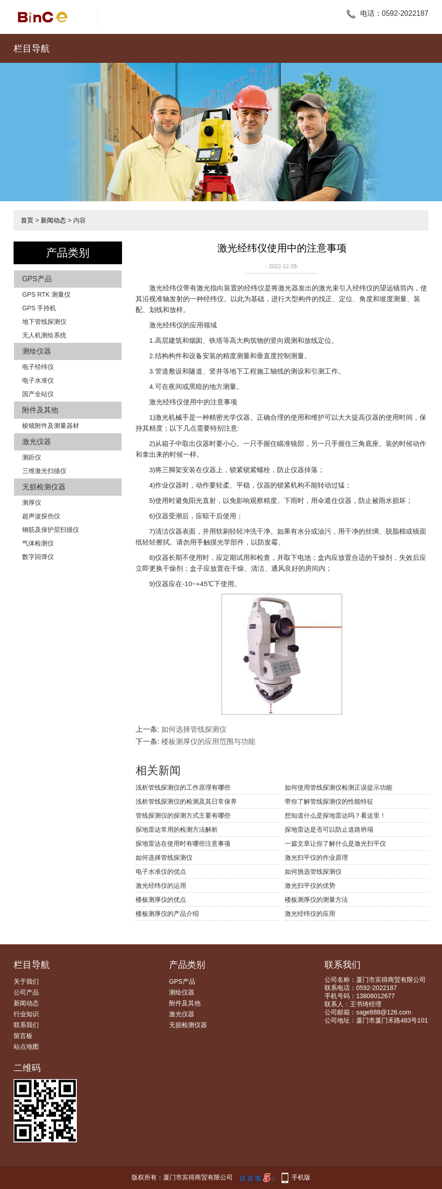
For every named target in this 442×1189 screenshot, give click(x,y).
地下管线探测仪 (44, 321)
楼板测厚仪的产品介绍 (167, 913)
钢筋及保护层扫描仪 (50, 529)
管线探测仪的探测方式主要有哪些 (183, 815)
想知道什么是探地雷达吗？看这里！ (335, 815)
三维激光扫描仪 (44, 470)
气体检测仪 (38, 543)
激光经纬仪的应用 (310, 913)
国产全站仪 (38, 394)
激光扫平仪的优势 (310, 885)
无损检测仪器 (44, 487)
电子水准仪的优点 (161, 871)
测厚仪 (31, 502)
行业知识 (26, 1014)
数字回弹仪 (38, 556)
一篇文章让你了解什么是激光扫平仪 (335, 843)
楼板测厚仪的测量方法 (316, 899)
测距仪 (31, 457)
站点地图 (26, 1046)
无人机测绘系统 (44, 335)
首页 (27, 220)
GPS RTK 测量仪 (46, 294)
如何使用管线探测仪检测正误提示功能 (338, 787)
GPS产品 (37, 279)
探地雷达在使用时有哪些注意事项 (183, 843)
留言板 (23, 1035)
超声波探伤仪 (41, 516)
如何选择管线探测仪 (193, 729)
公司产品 (26, 992)
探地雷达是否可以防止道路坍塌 (329, 829)
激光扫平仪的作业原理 (316, 857)
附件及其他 (40, 410)
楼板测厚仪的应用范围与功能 (208, 741)
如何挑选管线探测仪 (313, 871)
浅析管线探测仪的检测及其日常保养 (186, 801)
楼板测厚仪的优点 (161, 899)
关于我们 (26, 981)
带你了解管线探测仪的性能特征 (329, 801)
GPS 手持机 (39, 308)
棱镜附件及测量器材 (50, 425)
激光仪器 (36, 441)
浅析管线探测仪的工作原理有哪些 (183, 787)
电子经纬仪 (38, 366)
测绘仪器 (36, 351)
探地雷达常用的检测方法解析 (177, 829)
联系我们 (26, 1024)
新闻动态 (53, 220)
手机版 (301, 1177)
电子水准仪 (38, 380)
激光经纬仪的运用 (161, 885)
